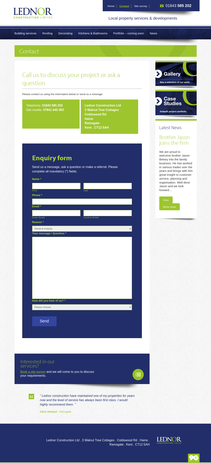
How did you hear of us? (48, 300)
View (166, 200)
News (153, 33)
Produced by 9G (194, 458)
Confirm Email (91, 217)
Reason (38, 222)
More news (169, 206)
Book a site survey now (138, 374)
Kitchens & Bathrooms (92, 33)
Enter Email (38, 217)
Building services (26, 33)
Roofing (47, 33)
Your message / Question (49, 233)
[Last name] (108, 186)
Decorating (65, 33)
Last (86, 190)
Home (111, 6)
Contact (124, 6)
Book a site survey (33, 371)
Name (36, 179)
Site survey (140, 6)
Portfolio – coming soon (128, 33)
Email (36, 206)
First (34, 190)
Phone (37, 195)
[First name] (56, 186)
